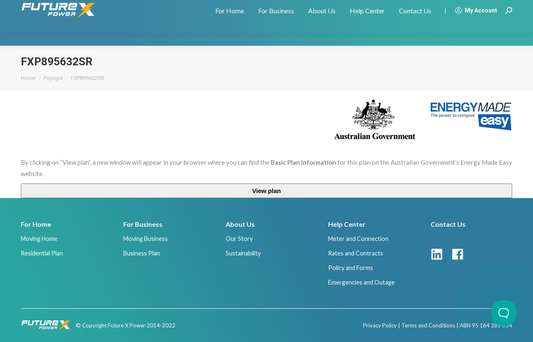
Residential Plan (42, 253)
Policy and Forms (350, 267)
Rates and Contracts (355, 253)
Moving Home (39, 238)
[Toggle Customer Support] (503, 312)
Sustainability (243, 253)
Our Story (239, 238)
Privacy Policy (380, 325)
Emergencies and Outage (361, 282)
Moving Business (145, 238)
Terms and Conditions (428, 325)
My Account (475, 23)
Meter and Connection (358, 238)
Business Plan (141, 253)
